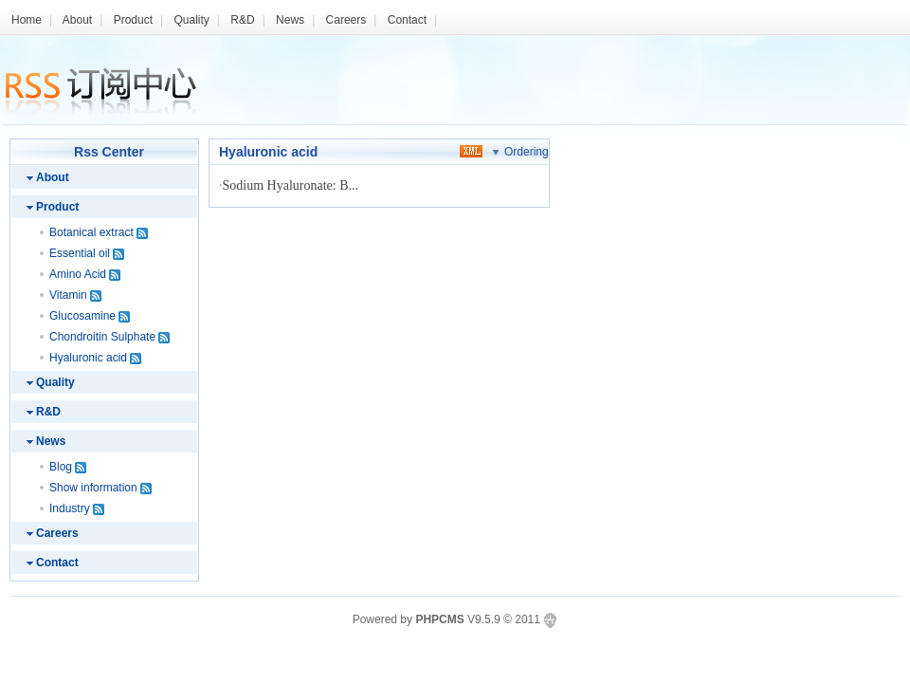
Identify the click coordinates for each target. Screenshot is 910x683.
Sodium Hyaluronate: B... (291, 185)
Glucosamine (82, 316)
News (290, 20)
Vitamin (68, 295)
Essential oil (79, 253)
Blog (60, 466)
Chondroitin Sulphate (102, 336)
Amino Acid (77, 274)
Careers (346, 20)
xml (471, 150)
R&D (242, 20)
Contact (407, 20)
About (77, 20)
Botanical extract (91, 232)
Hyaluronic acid (88, 357)
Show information (93, 487)
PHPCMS (439, 619)
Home (26, 20)
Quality (191, 20)
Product (133, 20)
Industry (69, 508)
